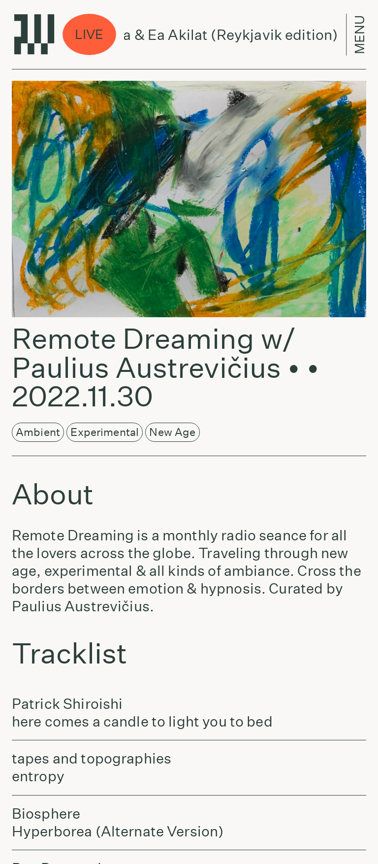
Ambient (38, 432)
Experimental (104, 432)
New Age (172, 432)
